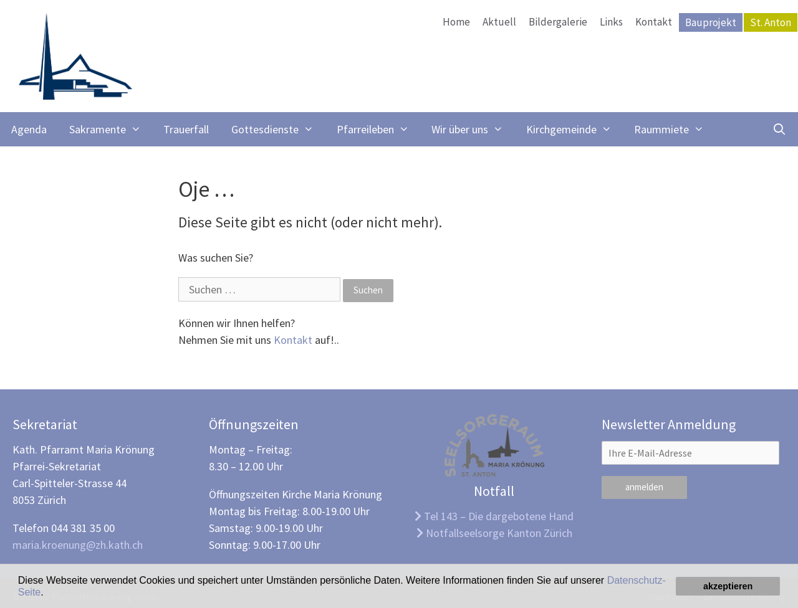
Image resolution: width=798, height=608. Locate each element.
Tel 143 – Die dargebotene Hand (494, 516)
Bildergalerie (558, 22)
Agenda (29, 129)
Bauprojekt (710, 22)
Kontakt (653, 22)
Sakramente (110, 129)
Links (611, 22)
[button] (48, 593)
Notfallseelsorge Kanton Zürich (494, 533)
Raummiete (674, 129)
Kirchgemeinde (574, 129)
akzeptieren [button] (727, 586)
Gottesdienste (278, 129)
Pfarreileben (378, 129)
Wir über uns (472, 129)
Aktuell (499, 22)
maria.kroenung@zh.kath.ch (77, 545)
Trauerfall (186, 129)
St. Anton (770, 22)
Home (456, 22)
